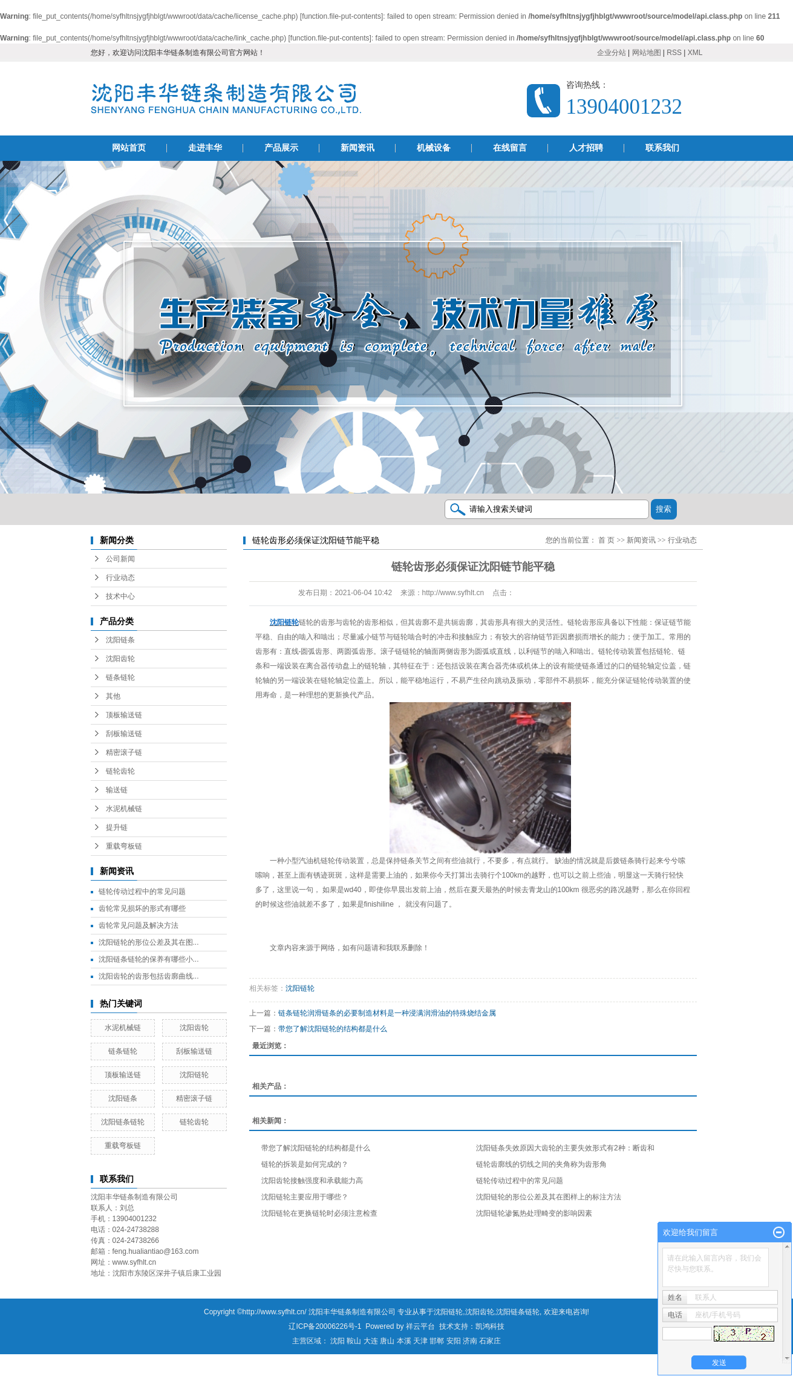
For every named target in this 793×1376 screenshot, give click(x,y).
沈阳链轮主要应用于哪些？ (304, 1197)
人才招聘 (586, 147)
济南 (470, 1341)
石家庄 (490, 1341)
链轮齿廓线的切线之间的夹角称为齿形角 (541, 1164)
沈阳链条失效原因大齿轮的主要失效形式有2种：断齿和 (565, 1148)
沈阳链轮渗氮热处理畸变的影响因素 (534, 1213)
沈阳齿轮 (120, 658)
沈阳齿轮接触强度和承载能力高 (312, 1180)
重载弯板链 (124, 846)
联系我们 (662, 147)
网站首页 (129, 147)
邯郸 (436, 1341)
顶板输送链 (124, 715)
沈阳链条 (120, 640)
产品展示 (281, 147)
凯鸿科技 (489, 1326)
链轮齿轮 (120, 771)
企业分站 (611, 52)
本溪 (404, 1341)
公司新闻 (120, 559)
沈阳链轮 (194, 1075)
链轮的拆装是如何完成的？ (304, 1164)
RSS (674, 52)
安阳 (453, 1341)
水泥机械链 (124, 808)
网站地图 (646, 52)
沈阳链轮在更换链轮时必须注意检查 (319, 1213)
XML (695, 52)
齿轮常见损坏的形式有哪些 (142, 908)
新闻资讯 (357, 147)
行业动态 (120, 577)
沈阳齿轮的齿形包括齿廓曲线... (149, 976)
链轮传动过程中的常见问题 (142, 891)
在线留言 (510, 147)
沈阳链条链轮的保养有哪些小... (149, 959)
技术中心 (120, 596)
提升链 (117, 827)
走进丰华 (205, 147)
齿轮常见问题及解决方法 (138, 925)
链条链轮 (120, 677)
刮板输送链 (124, 733)
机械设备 (434, 147)
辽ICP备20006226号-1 (325, 1326)
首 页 (606, 540)
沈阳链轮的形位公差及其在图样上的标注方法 (548, 1197)
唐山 (387, 1341)
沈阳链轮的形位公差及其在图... (149, 942)
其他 (113, 696)
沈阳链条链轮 (123, 1122)
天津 (420, 1341)
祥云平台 (420, 1326)
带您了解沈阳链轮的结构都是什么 (332, 1029)
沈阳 (337, 1341)
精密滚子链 (124, 752)
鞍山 (354, 1341)
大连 (371, 1341)
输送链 (117, 790)
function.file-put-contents (341, 16)
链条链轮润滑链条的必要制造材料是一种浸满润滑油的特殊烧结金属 (387, 1013)
